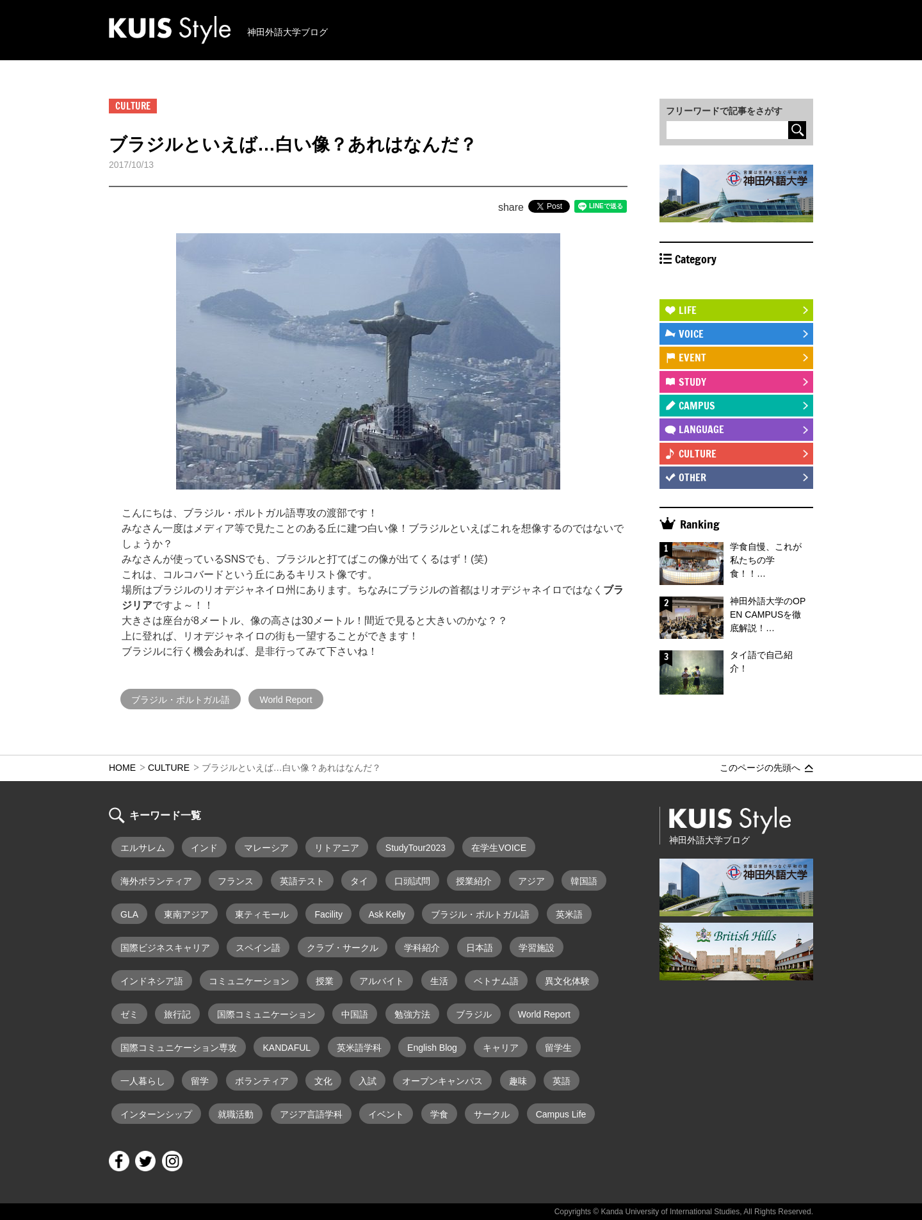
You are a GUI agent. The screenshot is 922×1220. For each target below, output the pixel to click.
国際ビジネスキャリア (165, 948)
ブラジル (474, 1014)
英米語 (569, 914)
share (511, 207)
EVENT (692, 357)
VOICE (691, 334)
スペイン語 (258, 948)
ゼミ (129, 1014)
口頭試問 (412, 881)
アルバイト (381, 981)
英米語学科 (359, 1048)
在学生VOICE (498, 848)
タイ (359, 881)
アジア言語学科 (311, 1114)
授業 (325, 981)
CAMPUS (697, 406)
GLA (129, 914)
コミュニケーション (249, 981)
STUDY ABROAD (711, 286)
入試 (367, 1081)
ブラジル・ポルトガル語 (180, 700)
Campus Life (561, 1114)
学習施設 (536, 948)
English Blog (432, 1048)
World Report (285, 700)
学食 (439, 1114)
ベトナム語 (496, 981)
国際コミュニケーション (266, 1014)
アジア (531, 881)
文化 (323, 1081)
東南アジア (186, 914)
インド (204, 848)
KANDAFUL (287, 1048)
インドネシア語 (151, 981)
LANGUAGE (701, 429)
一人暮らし (142, 1081)
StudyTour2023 (415, 848)
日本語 (479, 948)
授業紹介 (474, 881)
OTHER (692, 477)
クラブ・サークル (342, 948)
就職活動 (236, 1114)
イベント (386, 1114)
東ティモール (262, 914)
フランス (236, 881)
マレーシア (266, 848)
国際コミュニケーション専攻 (178, 1048)
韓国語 (583, 881)
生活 (439, 981)
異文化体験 (567, 981)
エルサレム (142, 848)
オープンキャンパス (442, 1081)
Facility (328, 914)
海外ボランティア (156, 881)
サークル (492, 1114)
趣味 (518, 1081)
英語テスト (302, 881)
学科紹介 (422, 948)
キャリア (501, 1048)
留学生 (558, 1048)
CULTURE (697, 454)
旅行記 (177, 1014)
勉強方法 (412, 1014)
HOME (122, 768)
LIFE (688, 310)
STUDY (692, 382)
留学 (200, 1081)
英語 (561, 1081)
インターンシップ (156, 1114)
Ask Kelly (386, 914)
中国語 (354, 1014)
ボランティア (262, 1081)
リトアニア (336, 848)
